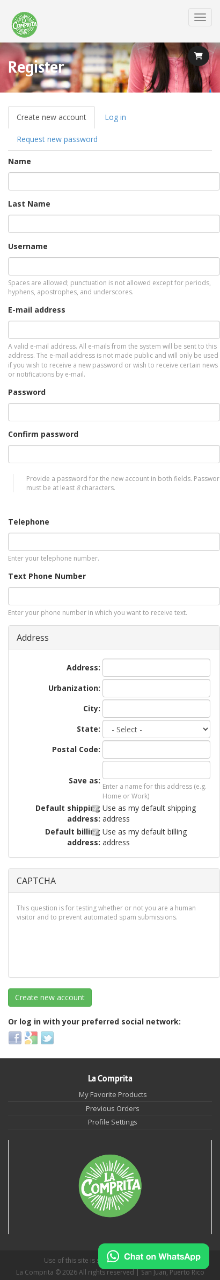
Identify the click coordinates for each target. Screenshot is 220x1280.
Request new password (57, 139)
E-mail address (36, 310)
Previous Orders (113, 1108)
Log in (115, 117)
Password (27, 392)
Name (19, 161)
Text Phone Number (47, 576)
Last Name (29, 204)
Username (28, 246)
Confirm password (43, 434)
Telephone (28, 522)
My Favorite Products (113, 1094)
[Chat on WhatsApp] (153, 1256)
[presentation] (98, 948)
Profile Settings (112, 1122)
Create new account (56, 120)
